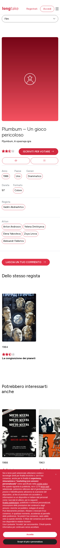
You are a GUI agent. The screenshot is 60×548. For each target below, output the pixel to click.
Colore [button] (18, 190)
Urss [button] (18, 176)
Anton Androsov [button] (12, 226)
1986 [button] (5, 176)
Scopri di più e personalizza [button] (30, 542)
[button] (38, 151)
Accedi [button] (47, 8)
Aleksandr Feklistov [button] (13, 241)
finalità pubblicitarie (11, 503)
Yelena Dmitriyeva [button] (34, 226)
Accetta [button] (29, 534)
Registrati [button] (31, 8)
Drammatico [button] (34, 176)
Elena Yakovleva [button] (12, 233)
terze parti (45, 486)
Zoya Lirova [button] (30, 233)
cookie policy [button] (42, 484)
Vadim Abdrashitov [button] (13, 207)
